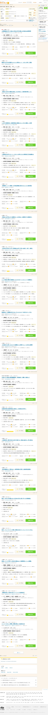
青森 (7, 693)
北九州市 (20, 697)
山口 (37, 693)
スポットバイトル (12, 709)
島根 (35, 693)
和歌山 (38, 692)
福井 (28, 693)
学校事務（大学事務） (34, 699)
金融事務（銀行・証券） (27, 699)
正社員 (19, 702)
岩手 (9, 693)
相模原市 (16, 696)
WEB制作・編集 (14, 700)
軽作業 (31, 700)
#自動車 (2, 667)
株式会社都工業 (7, 64)
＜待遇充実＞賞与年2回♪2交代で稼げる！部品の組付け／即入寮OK (17, 440)
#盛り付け (11, 667)
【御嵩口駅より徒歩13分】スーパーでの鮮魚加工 (13, 592)
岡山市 (15, 697)
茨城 (15, 692)
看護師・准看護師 (27, 700)
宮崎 (20, 694)
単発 (9, 702)
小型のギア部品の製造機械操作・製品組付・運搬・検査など (16, 377)
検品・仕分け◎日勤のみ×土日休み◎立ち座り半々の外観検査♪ (16, 498)
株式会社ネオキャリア (8, 281)
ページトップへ (45, 689)
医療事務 (23, 700)
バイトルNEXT (18, 709)
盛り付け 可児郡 (15, 672)
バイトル (7, 709)
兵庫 (30, 692)
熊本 (16, 694)
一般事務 (7, 699)
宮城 (10, 693)
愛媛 (7, 694)
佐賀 (12, 694)
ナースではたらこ (29, 709)
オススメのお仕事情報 (42, 30)
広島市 (12, 697)
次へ (36, 25)
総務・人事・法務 (21, 699)
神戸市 (37, 696)
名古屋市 (25, 696)
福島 (16, 693)
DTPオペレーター (19, 700)
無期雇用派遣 (42, 702)
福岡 (10, 694)
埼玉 (13, 692)
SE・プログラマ (8, 700)
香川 (39, 693)
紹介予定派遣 (38, 702)
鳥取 (33, 693)
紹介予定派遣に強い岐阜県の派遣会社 (11, 661)
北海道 (41, 692)
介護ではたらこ (35, 709)
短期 (7, 702)
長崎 (14, 694)
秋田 (12, 693)
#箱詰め (6, 667)
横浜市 (10, 696)
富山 (24, 693)
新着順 (5, 25)
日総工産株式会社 (8, 410)
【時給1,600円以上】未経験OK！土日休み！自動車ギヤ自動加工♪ (17, 217)
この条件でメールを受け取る (31, 20)
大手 (34, 702)
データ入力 (11, 699)
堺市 (35, 696)
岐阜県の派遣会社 (3, 661)
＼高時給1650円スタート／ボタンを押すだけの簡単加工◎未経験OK (18, 154)
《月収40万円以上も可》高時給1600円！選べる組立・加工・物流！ (17, 248)
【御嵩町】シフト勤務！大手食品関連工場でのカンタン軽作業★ (17, 185)
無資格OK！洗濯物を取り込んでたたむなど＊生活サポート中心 (17, 312)
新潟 (22, 693)
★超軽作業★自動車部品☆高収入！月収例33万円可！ (14, 408)
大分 (18, 694)
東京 (7, 692)
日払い (15, 702)
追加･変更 (7, 11)
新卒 (23, 702)
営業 (38, 699)
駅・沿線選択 (2, 9)
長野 (20, 693)
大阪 (28, 692)
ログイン (45, 2)
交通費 (28, 702)
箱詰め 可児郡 (9, 672)
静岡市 (28, 696)
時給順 (7, 25)
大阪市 (33, 696)
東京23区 (7, 696)
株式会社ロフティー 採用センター (10, 594)
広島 (30, 693)
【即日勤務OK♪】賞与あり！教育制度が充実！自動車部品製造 (16, 469)
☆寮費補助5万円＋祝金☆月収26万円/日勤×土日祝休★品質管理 (16, 31)
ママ (30, 702)
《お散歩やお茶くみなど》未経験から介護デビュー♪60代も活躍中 (17, 344)
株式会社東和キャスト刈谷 (9, 218)
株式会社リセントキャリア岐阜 (10, 124)
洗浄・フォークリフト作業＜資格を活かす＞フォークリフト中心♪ (17, 529)
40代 (21, 702)
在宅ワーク (11, 702)
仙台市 (7, 697)
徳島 (41, 693)
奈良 (36, 692)
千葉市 (18, 696)
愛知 (21, 692)
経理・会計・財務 (15, 699)
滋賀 (34, 692)
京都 (32, 692)
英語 (17, 702)
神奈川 (9, 692)
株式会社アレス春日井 (8, 93)
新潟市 (10, 697)
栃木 (17, 692)
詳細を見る (30, 53)
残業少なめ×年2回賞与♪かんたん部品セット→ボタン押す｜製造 (17, 62)
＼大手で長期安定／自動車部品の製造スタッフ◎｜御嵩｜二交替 (17, 123)
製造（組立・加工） (35, 700)
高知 (9, 694)
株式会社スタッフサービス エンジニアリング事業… (43, 39)
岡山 (31, 693)
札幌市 (42, 696)
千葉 (11, 692)
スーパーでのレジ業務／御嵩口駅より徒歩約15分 (13, 623)
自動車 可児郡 (3, 672)
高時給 (25, 702)
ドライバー (40, 700)
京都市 (40, 696)
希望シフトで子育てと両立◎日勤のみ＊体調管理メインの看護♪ (17, 561)
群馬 (19, 692)
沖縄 (24, 694)
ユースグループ (7, 500)
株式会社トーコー (8, 187)
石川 (26, 693)
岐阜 (22, 692)
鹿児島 (22, 694)
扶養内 (32, 702)
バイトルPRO (24, 709)
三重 (24, 692)
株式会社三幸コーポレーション (10, 32)
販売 (40, 699)
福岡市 (17, 697)
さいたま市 (21, 696)
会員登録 (40, 2)
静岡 (26, 692)
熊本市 (23, 697)
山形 (14, 693)
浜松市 (30, 696)
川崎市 (13, 696)
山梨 (18, 693)
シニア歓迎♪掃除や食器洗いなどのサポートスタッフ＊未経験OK (17, 279)
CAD (42, 699)
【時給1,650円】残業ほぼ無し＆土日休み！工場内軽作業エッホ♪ (17, 91)
